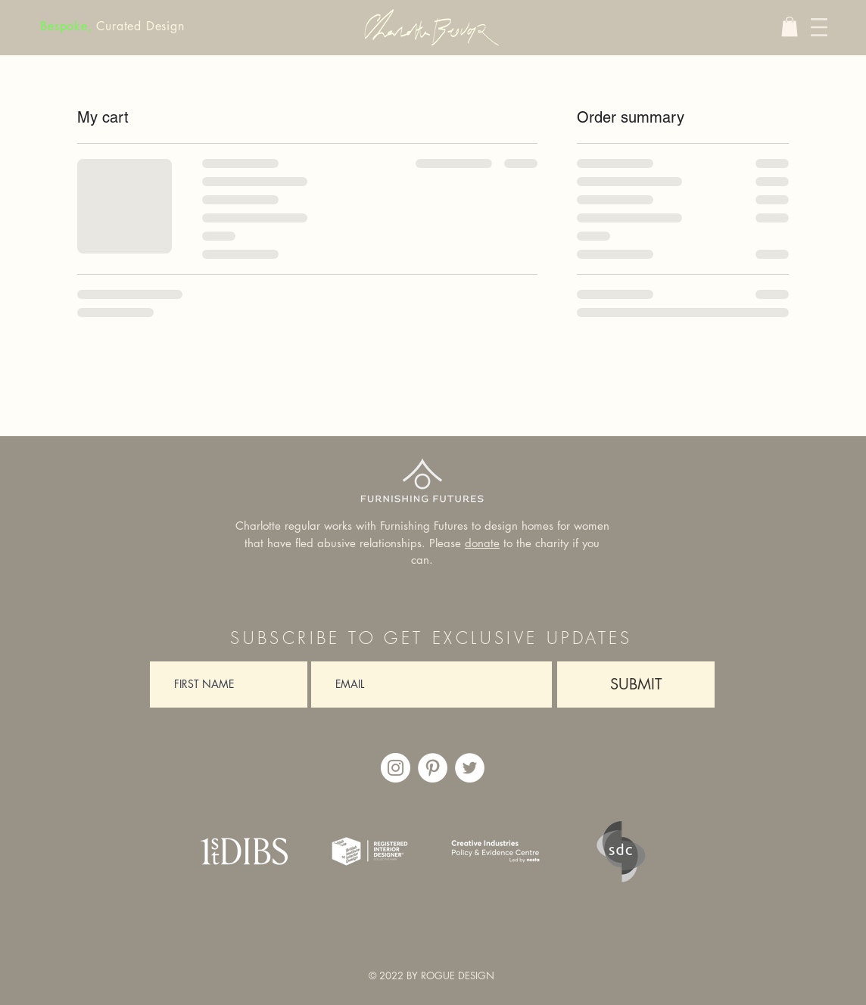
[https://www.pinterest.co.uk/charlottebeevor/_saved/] (432, 768)
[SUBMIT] (636, 684)
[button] (789, 26)
